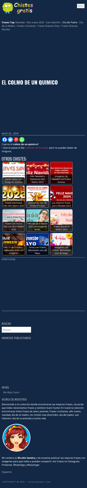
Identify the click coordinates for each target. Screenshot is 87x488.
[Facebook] (4, 139)
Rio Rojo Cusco (11, 392)
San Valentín (53, 22)
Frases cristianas (26, 26)
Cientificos (9, 259)
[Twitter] (10, 139)
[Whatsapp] (21, 139)
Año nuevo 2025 (35, 22)
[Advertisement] (43, 55)
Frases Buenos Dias (48, 26)
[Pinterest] (16, 139)
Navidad (20, 22)
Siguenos (7, 472)
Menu (80, 6)
